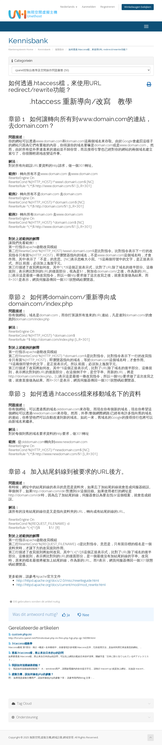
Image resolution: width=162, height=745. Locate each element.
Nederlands (68, 6)
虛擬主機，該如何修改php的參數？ (30, 674)
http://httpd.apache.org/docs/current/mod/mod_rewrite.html (61, 584)
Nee (83, 614)
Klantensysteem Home (20, 49)
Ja (66, 614)
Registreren (107, 6)
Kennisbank (44, 49)
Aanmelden (89, 6)
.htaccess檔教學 (20, 643)
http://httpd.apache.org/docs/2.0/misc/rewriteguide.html (58, 580)
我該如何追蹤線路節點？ (24, 665)
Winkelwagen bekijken (137, 7)
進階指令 (59, 49)
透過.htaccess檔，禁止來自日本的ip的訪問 (36, 653)
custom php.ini (20, 634)
